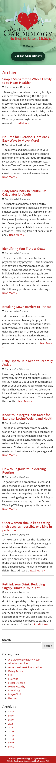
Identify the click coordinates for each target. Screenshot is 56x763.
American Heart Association (25, 667)
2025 (11, 716)
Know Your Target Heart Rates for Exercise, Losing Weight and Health (27, 416)
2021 (11, 731)
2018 (11, 739)
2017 (11, 743)
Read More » (22, 123)
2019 (11, 735)
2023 (11, 723)
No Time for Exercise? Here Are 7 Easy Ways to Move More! (25, 138)
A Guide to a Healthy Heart (24, 659)
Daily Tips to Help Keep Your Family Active (27, 362)
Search (6, 640)
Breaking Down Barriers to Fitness (26, 306)
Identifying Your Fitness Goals (23, 248)
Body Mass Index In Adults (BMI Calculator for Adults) (24, 192)
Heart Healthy (16, 686)
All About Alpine (18, 663)
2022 (11, 727)
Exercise (13, 679)
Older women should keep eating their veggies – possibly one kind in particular (27, 526)
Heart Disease (16, 683)
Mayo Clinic (15, 694)
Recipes (12, 698)
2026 (11, 712)
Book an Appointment (28, 56)
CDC (10, 675)
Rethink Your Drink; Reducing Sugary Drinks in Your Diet (23, 586)
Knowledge (14, 690)
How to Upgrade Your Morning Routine (24, 470)
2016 (11, 747)
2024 (11, 720)
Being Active (15, 671)
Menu (28, 46)
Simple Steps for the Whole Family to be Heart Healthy (27, 80)
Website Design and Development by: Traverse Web (28, 761)
